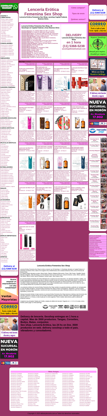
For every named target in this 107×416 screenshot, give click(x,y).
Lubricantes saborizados (7, 36)
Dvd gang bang (5, 152)
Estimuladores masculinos (7, 180)
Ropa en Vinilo (4, 108)
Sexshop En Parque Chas (17, 404)
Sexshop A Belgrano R (16, 407)
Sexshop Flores (25, 40)
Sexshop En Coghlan (67, 373)
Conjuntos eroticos (5, 97)
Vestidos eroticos (5, 116)
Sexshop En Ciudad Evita (51, 373)
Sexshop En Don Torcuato (86, 376)
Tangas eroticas (5, 111)
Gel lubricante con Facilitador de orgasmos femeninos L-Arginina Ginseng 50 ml (44, 69)
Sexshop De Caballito (67, 397)
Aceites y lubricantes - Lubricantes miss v (30, 64)
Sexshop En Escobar (85, 378)
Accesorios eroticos (6, 201)
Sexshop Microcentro (27, 35)
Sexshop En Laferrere (50, 392)
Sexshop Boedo (26, 39)
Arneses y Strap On (6, 224)
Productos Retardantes (6, 232)
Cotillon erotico (4, 206)
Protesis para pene (5, 230)
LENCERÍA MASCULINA (95, 242)
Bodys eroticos (4, 93)
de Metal (3, 184)
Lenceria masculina (6, 124)
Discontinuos (4, 260)
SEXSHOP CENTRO (94, 247)
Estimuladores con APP (7, 168)
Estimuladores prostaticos (7, 181)
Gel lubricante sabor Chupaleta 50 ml (60, 108)
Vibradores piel (4, 71)
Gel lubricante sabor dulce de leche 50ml (44, 188)
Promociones (4, 261)
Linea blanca (4, 137)
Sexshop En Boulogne (16, 380)
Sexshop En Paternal (50, 404)
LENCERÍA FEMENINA (95, 240)
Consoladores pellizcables (7, 50)
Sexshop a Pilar (32, 404)
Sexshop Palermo (26, 32)
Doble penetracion (5, 226)
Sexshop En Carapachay (34, 376)
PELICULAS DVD (93, 245)
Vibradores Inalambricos (7, 72)
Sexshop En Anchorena (51, 386)
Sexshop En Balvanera (50, 384)
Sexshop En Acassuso (50, 389)
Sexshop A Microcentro (16, 405)
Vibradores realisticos (6, 79)
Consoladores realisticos (7, 51)
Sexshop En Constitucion (17, 376)
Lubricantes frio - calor (6, 27)
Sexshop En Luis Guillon (51, 397)
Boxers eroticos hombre (7, 121)
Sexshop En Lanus (32, 394)
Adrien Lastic (4, 237)
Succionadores (4, 172)
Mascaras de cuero (5, 141)
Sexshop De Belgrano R (85, 397)
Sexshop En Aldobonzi (33, 388)
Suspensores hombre (6, 126)
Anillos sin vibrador (5, 221)
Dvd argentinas (4, 146)
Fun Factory (4, 255)
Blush (2, 240)
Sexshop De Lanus (67, 394)
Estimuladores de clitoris (7, 173)
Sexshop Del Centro (50, 391)
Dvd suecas (4, 163)
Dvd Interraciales (5, 157)
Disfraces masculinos (6, 123)
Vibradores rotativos (6, 82)
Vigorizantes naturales (6, 216)
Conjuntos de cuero (6, 131)
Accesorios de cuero (6, 129)
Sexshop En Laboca (15, 392)
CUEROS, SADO (93, 244)
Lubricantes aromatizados (7, 24)
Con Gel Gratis (4, 258)
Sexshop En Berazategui (68, 381)
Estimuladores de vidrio (6, 175)
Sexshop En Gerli (84, 383)
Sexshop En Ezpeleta (67, 380)
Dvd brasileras (4, 147)
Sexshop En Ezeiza (32, 380)
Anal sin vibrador (5, 193)
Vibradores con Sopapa (7, 83)
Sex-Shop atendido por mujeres (87, 400)
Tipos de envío (78, 14)
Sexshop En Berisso (33, 381)
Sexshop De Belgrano (33, 399)
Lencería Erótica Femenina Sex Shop (43, 11)
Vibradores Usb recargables (8, 85)
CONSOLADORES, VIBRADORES (94, 238)
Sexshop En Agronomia (68, 388)
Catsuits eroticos (5, 95)
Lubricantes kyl (4, 30)
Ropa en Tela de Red (6, 109)
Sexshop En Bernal (84, 380)
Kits (2, 234)
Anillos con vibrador (6, 63)
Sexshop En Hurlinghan (68, 386)
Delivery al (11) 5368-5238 (9, 267)
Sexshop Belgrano (26, 31)
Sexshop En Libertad (85, 394)
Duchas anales (4, 190)
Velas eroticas (4, 212)
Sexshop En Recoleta (33, 405)
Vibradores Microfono (6, 80)
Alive (2, 239)
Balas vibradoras (5, 170)
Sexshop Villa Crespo (27, 42)
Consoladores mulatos (6, 48)
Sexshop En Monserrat (85, 399)
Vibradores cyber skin (6, 66)
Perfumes (3, 38)
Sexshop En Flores (49, 381)
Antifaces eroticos (5, 203)
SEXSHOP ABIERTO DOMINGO (97, 251)
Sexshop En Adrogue (16, 389)
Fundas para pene (5, 227)
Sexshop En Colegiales (68, 375)
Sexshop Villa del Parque (28, 36)
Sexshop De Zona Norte (85, 391)
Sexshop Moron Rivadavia (28, 47)
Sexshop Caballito (26, 38)
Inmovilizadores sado (6, 134)
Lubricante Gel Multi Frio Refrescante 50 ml (26, 148)
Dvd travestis (4, 165)
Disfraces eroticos (5, 100)
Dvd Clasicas (4, 162)
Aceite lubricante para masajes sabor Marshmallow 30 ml (62, 148)
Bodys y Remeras (5, 119)
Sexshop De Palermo (16, 394)
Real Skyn (3, 33)
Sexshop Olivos (25, 50)
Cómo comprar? (78, 8)
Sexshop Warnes (26, 53)
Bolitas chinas (4, 222)
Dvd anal (3, 144)
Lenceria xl (3, 101)
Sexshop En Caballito (16, 378)
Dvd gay (3, 154)
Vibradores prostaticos (6, 77)
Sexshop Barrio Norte (27, 33)
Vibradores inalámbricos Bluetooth (9, 60)
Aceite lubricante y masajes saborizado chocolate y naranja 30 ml (44, 108)
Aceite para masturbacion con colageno (26, 69)
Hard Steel (3, 253)
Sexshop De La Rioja (16, 396)
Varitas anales (4, 196)
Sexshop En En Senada (34, 378)
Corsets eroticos (5, 98)
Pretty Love (4, 247)
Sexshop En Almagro (85, 386)
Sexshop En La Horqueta (86, 388)
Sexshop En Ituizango (16, 388)
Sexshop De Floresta (50, 396)
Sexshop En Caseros (85, 375)
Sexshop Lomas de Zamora (29, 43)
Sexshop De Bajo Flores (68, 399)
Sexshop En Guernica (67, 384)
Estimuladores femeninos (7, 178)
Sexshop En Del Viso (50, 376)
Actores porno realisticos (7, 45)
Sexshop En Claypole (33, 373)
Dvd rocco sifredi (5, 160)
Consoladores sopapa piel (7, 54)
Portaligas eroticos (5, 105)
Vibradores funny (5, 68)
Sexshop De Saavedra (67, 392)
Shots (2, 250)
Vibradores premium (6, 76)
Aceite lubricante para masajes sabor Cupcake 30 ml (79, 108)
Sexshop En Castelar (50, 375)
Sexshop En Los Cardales (17, 397)
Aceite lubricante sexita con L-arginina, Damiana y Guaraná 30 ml (62, 188)
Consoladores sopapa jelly (7, 53)
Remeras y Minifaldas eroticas (8, 106)
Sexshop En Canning (67, 376)
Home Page (22, 61)
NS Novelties (4, 245)
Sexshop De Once (49, 394)
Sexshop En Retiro (66, 405)
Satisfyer (3, 248)
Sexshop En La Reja (33, 391)
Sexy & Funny (4, 251)
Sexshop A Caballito (84, 405)
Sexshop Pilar (25, 57)
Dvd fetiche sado (5, 151)
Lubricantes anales (5, 22)
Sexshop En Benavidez (16, 383)
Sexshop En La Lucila (33, 389)
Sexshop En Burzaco (50, 378)
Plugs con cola (4, 198)
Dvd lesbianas (4, 159)
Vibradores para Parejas (7, 61)
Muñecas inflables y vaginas (8, 186)
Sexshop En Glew (32, 384)
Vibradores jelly (5, 69)
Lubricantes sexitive (6, 40)
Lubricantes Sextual (6, 41)
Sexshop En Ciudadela (16, 373)
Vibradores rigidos (5, 74)
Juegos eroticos (5, 209)
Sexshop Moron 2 (95, 220)
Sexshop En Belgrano (67, 383)
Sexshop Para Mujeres (95, 210)
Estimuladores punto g (6, 183)
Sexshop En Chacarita (16, 375)
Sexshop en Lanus (84, 392)
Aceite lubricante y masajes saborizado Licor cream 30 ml (44, 148)
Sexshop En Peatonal (85, 404)
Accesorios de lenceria (6, 89)
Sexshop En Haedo (15, 386)
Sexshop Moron (25, 46)
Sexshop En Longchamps (68, 396)
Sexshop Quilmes (26, 44)
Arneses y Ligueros (5, 90)
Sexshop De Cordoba (33, 397)
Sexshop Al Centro (32, 402)
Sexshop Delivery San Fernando (18, 391)
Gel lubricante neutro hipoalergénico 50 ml (78, 148)
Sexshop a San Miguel (85, 402)
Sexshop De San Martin (33, 392)
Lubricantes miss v (5, 35)
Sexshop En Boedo (49, 380)
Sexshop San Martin (27, 51)
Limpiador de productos (7, 20)
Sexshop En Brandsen (67, 378)
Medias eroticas (5, 103)
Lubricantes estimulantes (7, 25)
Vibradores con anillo (6, 219)
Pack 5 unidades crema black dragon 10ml (78, 188)
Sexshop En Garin (49, 383)
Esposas (3, 208)
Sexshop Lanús (25, 49)
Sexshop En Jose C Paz (51, 388)
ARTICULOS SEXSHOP (95, 236)
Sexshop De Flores (84, 396)
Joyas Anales (4, 194)
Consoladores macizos (6, 46)
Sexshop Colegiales (27, 54)
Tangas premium (5, 113)
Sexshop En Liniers (32, 396)
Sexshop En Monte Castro (68, 400)
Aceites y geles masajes (7, 19)
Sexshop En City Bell (85, 373)
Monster (3, 56)
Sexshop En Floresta (85, 381)
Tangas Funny (4, 114)
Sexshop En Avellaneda (33, 386)
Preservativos (4, 211)
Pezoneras (3, 214)
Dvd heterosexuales (6, 155)
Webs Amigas (53, 372)
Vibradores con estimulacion (8, 64)
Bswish (3, 242)
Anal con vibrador (5, 191)
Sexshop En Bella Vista (33, 383)
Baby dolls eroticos (5, 92)
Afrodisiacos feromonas (7, 204)
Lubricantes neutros (6, 28)
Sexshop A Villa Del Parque (51, 402)
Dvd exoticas (4, 149)
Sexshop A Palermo (67, 404)
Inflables (3, 229)
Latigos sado (4, 136)
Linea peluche (4, 139)
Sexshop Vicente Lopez (28, 56)
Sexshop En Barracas (16, 384)
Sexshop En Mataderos (50, 399)
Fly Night (3, 32)
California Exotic (5, 244)
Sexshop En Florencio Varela (18, 381)
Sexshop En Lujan (15, 399)
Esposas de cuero (5, 133)
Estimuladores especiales (7, 176)
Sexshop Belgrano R (50, 400)
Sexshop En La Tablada (68, 391)
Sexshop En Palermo (67, 402)
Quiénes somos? (78, 19)
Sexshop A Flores (49, 405)
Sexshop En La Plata (67, 389)
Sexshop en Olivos (15, 402)
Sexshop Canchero (15, 400)
